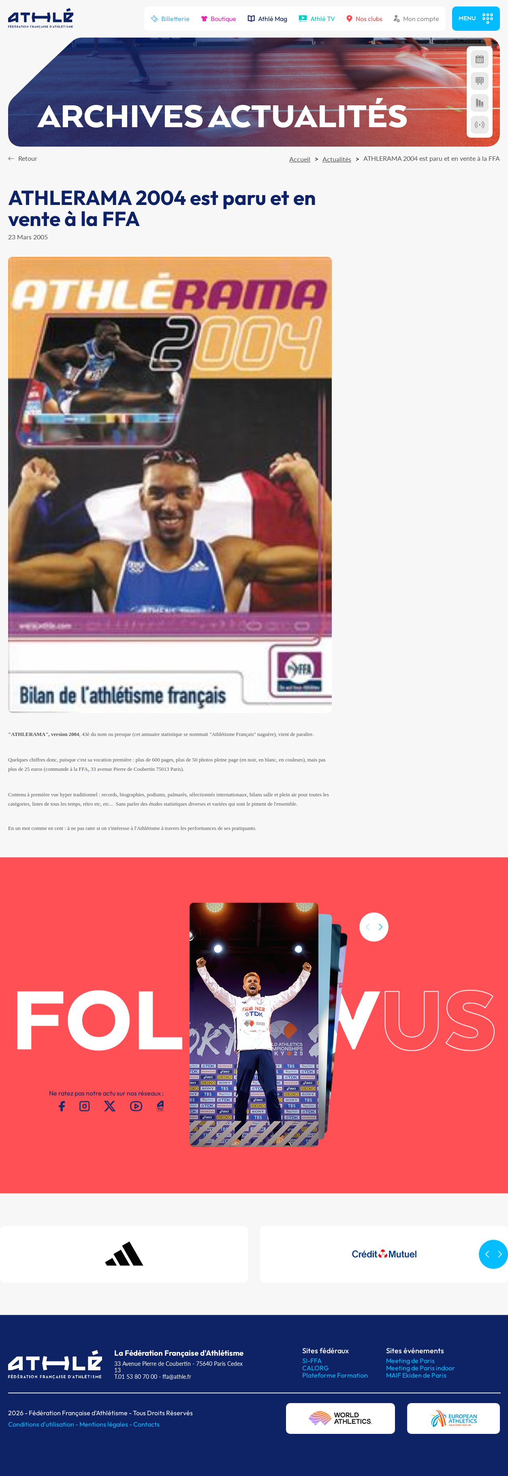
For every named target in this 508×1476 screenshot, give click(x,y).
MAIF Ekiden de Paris (416, 1375)
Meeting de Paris (410, 1361)
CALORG (315, 1368)
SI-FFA (312, 1361)
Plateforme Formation (335, 1375)
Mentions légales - (106, 1424)
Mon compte (416, 18)
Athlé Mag (267, 18)
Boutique (218, 18)
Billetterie (170, 18)
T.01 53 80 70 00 (135, 1376)
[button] (380, 938)
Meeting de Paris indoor (420, 1368)
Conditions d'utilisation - (43, 1424)
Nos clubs (364, 18)
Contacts (146, 1424)
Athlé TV (317, 18)
